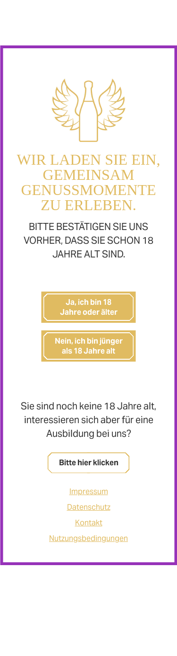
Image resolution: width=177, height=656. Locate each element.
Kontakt (88, 523)
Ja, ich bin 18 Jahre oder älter (89, 307)
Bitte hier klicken (88, 463)
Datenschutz (88, 507)
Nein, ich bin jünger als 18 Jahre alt (89, 346)
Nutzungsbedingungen (88, 538)
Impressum (88, 491)
